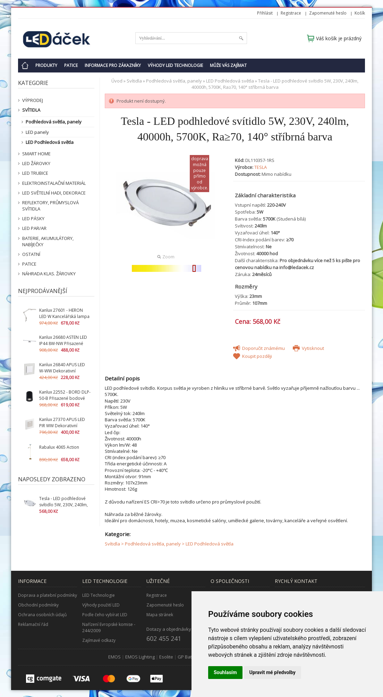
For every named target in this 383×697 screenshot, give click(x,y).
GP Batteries (191, 657)
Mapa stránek (159, 615)
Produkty (46, 65)
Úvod (116, 81)
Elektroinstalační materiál (54, 183)
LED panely (37, 132)
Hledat (241, 38)
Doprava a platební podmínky (47, 595)
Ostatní (31, 254)
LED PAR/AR (34, 228)
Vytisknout (308, 348)
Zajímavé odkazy (99, 640)
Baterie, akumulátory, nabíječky (48, 241)
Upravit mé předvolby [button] (272, 672)
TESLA (260, 167)
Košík (360, 13)
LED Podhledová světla (50, 142)
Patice (71, 65)
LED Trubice (35, 173)
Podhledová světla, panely (54, 122)
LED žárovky (36, 163)
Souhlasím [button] (225, 672)
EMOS (114, 657)
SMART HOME (36, 153)
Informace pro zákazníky (113, 65)
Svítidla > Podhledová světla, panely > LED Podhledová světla (169, 544)
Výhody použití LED (101, 605)
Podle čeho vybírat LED (104, 615)
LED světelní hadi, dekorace (54, 193)
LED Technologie (98, 595)
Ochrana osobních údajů (42, 615)
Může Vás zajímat (228, 65)
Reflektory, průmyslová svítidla (50, 205)
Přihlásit (265, 13)
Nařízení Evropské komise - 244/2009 (108, 627)
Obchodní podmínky (38, 605)
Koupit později (252, 356)
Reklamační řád (33, 624)
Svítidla (31, 110)
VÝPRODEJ (32, 100)
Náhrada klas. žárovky (49, 273)
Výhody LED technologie (175, 65)
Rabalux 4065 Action (59, 447)
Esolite (166, 657)
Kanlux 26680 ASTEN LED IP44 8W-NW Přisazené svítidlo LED (63, 343)
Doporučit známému (259, 348)
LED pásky (33, 218)
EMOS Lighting (140, 657)
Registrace (291, 13)
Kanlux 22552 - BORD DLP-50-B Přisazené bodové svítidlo (65, 398)
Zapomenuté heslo (328, 13)
